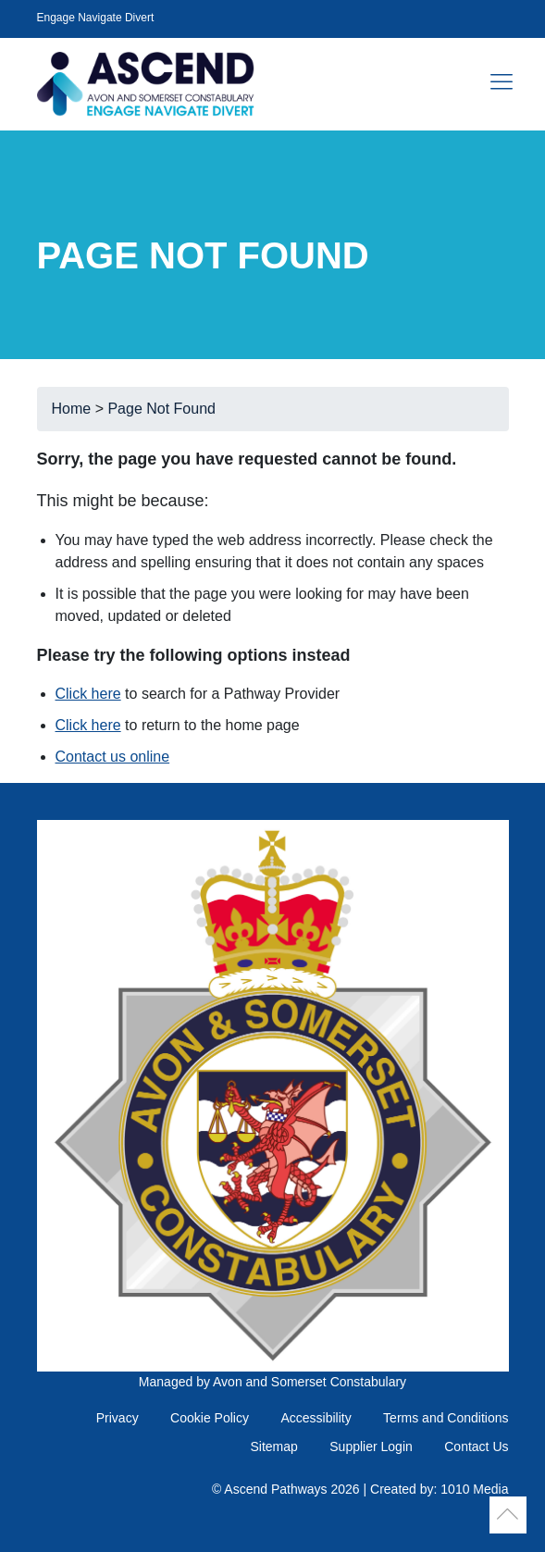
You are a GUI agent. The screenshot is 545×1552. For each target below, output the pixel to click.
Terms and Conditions (445, 1417)
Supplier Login (371, 1446)
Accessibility (315, 1417)
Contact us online (113, 756)
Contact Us (476, 1446)
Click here (88, 694)
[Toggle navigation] (501, 83)
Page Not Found (161, 408)
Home (72, 408)
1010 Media (474, 1489)
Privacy (117, 1417)
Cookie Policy (209, 1417)
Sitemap (273, 1446)
